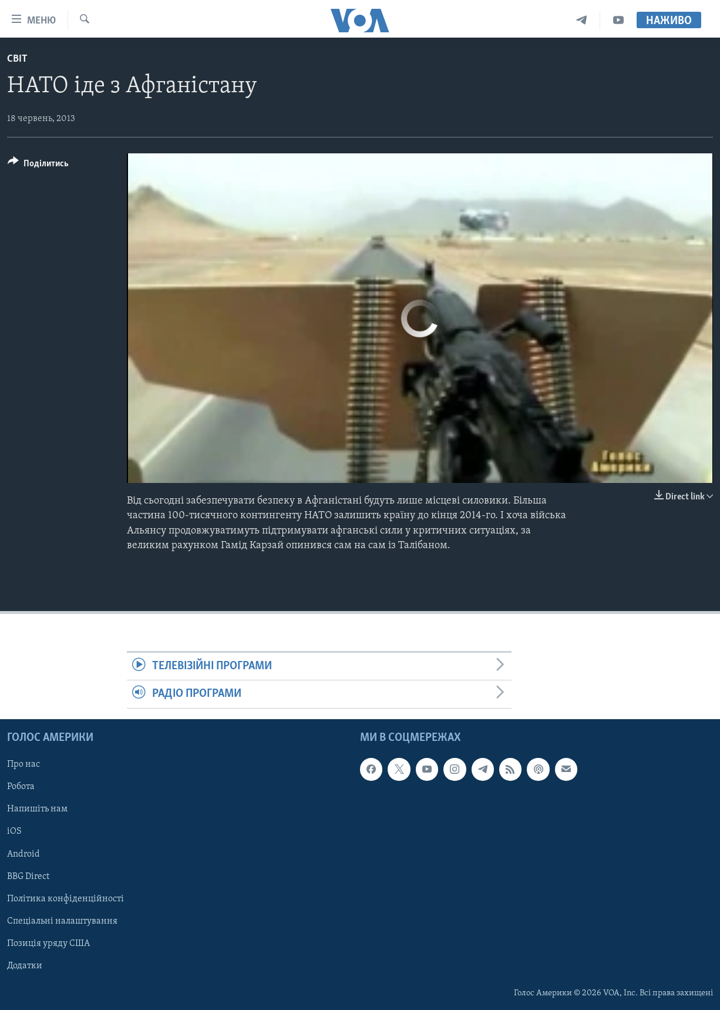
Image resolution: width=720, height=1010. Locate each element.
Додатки (24, 965)
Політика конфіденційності (65, 898)
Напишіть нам (37, 809)
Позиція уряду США (48, 943)
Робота (21, 786)
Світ (17, 59)
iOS (14, 831)
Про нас (23, 764)
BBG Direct (28, 876)
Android (23, 853)
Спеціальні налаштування (62, 920)
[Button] (38, 165)
